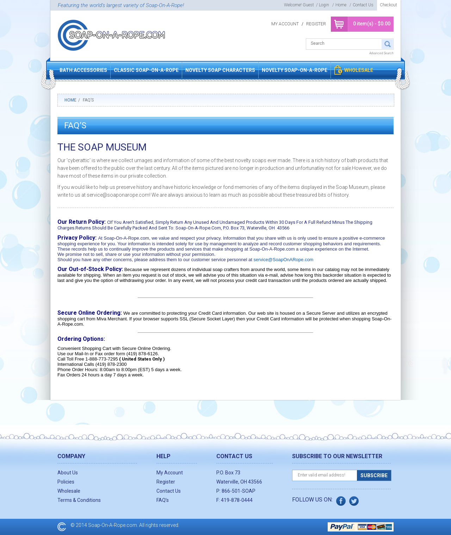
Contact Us (363, 4)
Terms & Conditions (79, 500)
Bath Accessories (83, 70)
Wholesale (358, 70)
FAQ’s (162, 500)
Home (340, 4)
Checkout (388, 4)
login (324, 4)
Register (316, 23)
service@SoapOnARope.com (283, 259)
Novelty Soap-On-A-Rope (294, 70)
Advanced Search (381, 53)
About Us (67, 472)
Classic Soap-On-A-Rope (146, 70)
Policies (65, 482)
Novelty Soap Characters (220, 70)
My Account (285, 23)
